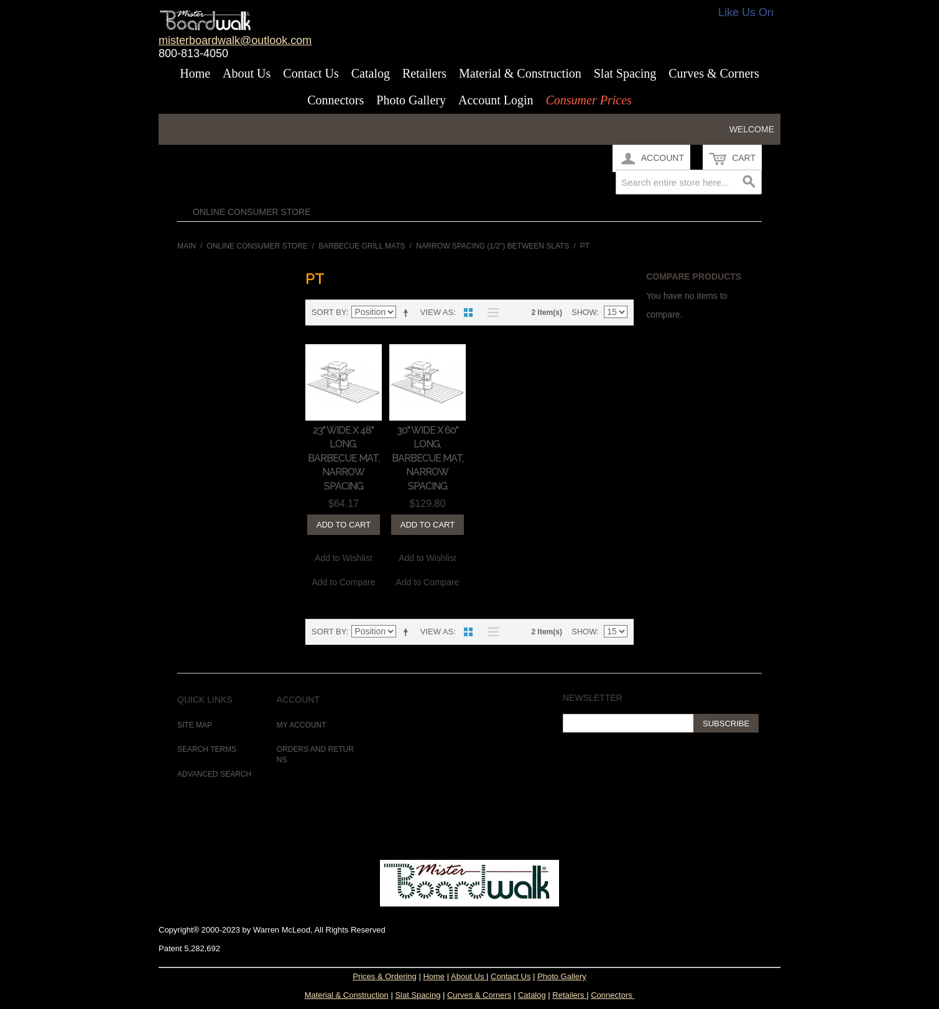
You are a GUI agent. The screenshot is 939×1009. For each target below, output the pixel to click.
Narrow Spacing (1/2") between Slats (493, 246)
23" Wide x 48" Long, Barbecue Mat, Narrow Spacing (343, 458)
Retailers (424, 73)
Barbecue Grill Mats (361, 246)
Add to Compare (344, 582)
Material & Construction (520, 73)
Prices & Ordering (385, 976)
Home (195, 73)
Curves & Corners (713, 73)
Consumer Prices (588, 100)
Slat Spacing (625, 73)
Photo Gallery (411, 100)
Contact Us (310, 73)
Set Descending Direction (408, 312)
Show (583, 312)
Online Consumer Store (252, 212)
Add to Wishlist (343, 558)
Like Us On (746, 12)
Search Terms (206, 749)
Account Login (496, 100)
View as (436, 312)
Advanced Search (214, 774)
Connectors (335, 100)
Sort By (329, 312)
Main (186, 246)
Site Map (194, 725)
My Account (301, 725)
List (490, 312)
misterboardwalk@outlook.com (235, 40)
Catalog (370, 73)
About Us (247, 73)
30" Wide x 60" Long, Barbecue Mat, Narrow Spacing (427, 458)
